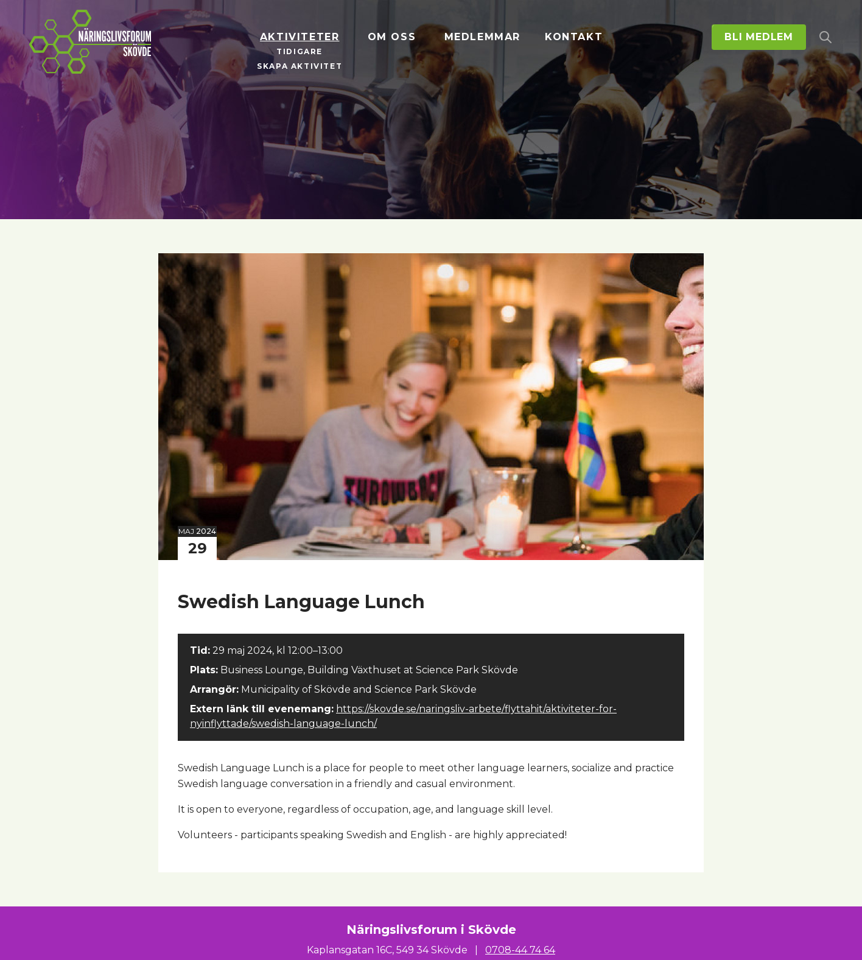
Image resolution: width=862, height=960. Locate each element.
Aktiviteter (300, 37)
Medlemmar (482, 37)
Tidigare (299, 51)
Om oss (392, 37)
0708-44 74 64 (520, 950)
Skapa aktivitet (299, 66)
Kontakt (574, 37)
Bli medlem (758, 37)
